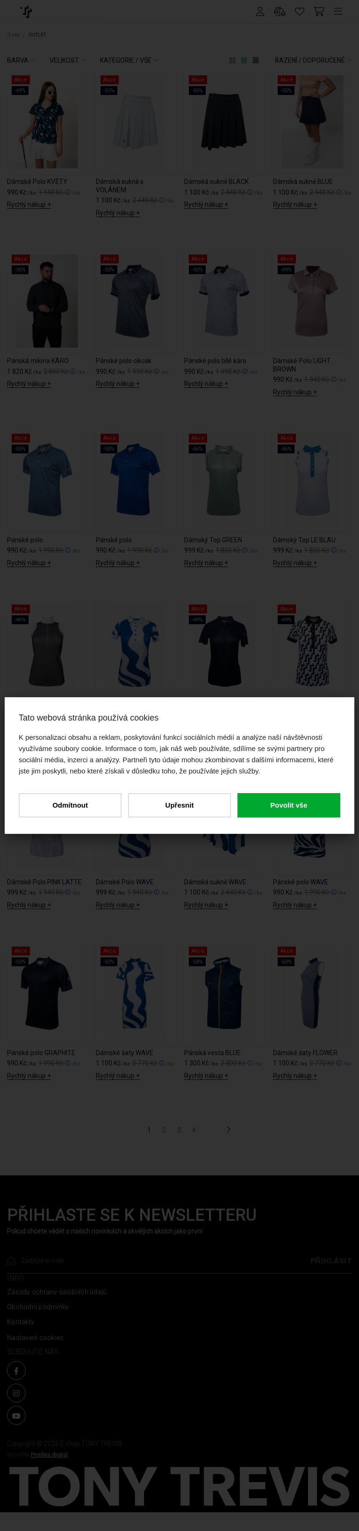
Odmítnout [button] (70, 805)
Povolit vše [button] (288, 805)
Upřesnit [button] (179, 805)
